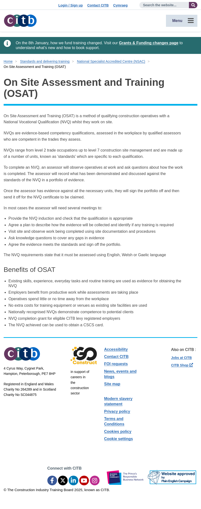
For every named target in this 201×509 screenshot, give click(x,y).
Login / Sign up (70, 5)
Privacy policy (117, 411)
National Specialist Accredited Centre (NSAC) (111, 61)
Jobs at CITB (181, 358)
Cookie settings (118, 439)
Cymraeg (120, 5)
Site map (112, 384)
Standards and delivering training (45, 61)
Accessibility (116, 349)
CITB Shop (182, 365)
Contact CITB (98, 5)
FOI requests (116, 364)
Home (8, 61)
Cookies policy (117, 431)
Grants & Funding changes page (148, 43)
